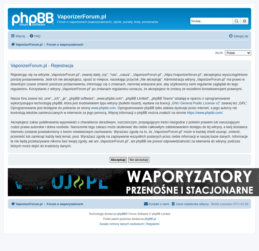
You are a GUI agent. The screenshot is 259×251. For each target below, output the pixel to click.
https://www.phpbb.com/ (204, 113)
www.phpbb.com (103, 108)
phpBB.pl (150, 218)
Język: (219, 52)
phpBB (121, 213)
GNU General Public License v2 (195, 103)
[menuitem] (34, 36)
